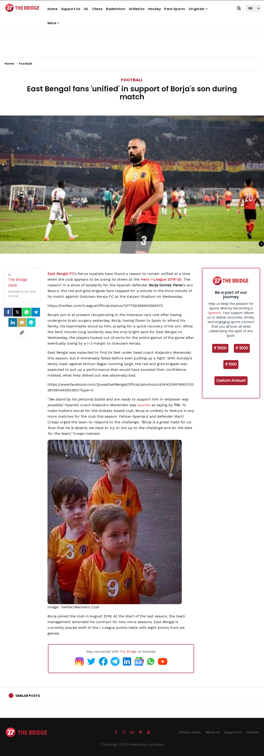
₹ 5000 (220, 348)
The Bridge (128, 651)
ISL (86, 9)
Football (132, 80)
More (54, 23)
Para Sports (174, 9)
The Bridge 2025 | (115, 744)
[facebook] (8, 312)
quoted (143, 405)
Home (53, 9)
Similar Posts (27, 695)
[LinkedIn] (12, 322)
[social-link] (21, 332)
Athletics (137, 9)
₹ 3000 (242, 348)
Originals (198, 9)
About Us (213, 732)
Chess (97, 9)
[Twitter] (17, 312)
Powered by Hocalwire (146, 744)
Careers (252, 732)
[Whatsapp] (26, 312)
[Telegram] (35, 312)
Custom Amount (231, 380)
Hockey (154, 9)
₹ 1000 (231, 364)
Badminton (115, 9)
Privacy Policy (190, 732)
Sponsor (214, 313)
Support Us (70, 9)
